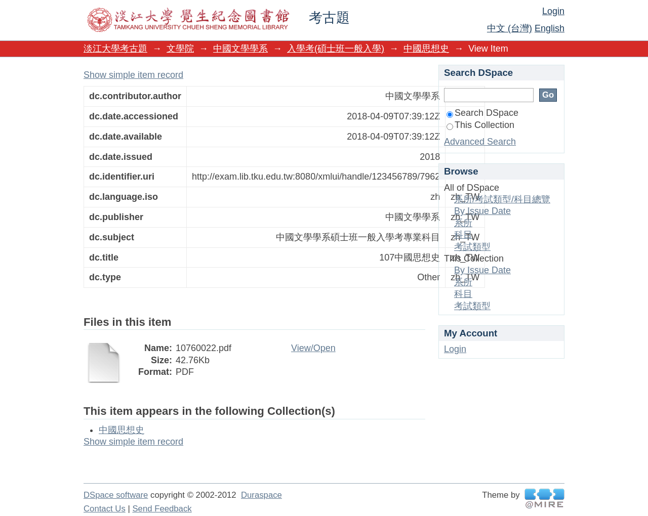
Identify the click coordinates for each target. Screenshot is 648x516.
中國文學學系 (240, 49)
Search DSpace (482, 113)
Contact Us (105, 508)
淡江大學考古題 (115, 49)
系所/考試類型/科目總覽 (502, 199)
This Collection (480, 125)
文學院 (180, 49)
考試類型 (472, 247)
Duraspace (261, 495)
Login (553, 11)
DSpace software (116, 495)
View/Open (313, 348)
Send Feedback (161, 508)
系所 (463, 223)
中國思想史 (426, 49)
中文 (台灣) (509, 28)
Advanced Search (480, 142)
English (549, 28)
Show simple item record (133, 75)
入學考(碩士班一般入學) (335, 49)
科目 (463, 235)
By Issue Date (482, 211)
